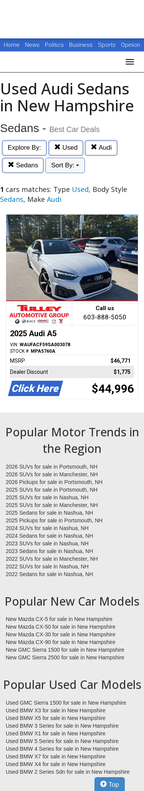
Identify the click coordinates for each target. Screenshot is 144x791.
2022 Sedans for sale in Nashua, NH (49, 574)
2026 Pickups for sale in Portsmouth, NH (54, 482)
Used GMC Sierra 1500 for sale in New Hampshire (66, 703)
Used (66, 147)
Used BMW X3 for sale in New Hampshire (56, 710)
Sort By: (65, 165)
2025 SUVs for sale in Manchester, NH (52, 505)
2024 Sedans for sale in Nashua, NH (49, 536)
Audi (101, 147)
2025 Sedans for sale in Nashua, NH (49, 513)
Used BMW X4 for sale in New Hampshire (56, 764)
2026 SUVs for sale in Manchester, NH (52, 474)
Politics (54, 44)
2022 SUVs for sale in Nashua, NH (47, 566)
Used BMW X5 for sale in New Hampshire (56, 718)
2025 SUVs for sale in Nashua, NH (47, 497)
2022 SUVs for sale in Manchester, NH (52, 559)
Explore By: (24, 147)
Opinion (130, 44)
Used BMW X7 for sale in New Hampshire (56, 756)
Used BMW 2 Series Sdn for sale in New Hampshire (68, 772)
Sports (107, 44)
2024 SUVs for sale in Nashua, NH (47, 528)
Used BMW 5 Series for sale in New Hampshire (62, 741)
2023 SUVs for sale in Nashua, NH (47, 543)
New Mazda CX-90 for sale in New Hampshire (61, 642)
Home (12, 44)
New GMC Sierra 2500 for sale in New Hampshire (65, 657)
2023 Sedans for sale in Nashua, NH (49, 551)
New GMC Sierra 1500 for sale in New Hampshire (65, 650)
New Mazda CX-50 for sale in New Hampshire (61, 627)
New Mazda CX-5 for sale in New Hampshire (59, 619)
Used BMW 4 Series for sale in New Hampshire (62, 749)
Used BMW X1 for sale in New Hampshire (56, 733)
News (32, 44)
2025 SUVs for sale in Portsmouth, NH (52, 490)
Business (81, 44)
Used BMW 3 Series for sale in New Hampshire (62, 726)
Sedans (23, 165)
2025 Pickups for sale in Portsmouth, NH (54, 520)
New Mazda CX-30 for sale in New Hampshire (61, 634)
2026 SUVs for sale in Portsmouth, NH (52, 467)
